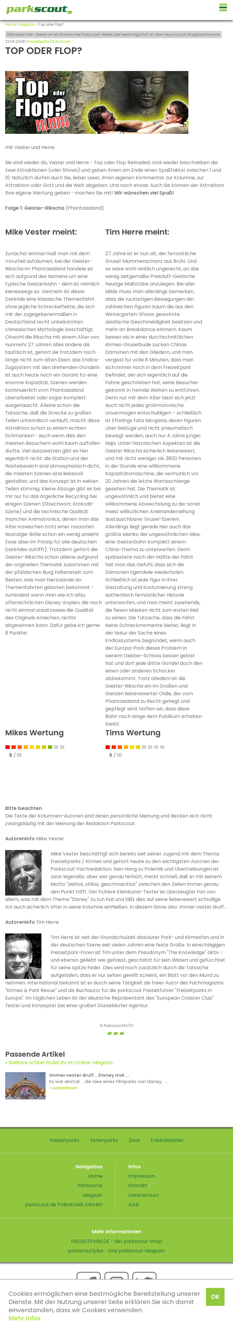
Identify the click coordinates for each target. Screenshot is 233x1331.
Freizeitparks (38, 41)
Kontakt (137, 1185)
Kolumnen (61, 41)
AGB (133, 1204)
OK (215, 1296)
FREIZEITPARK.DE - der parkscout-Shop (116, 1241)
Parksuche (90, 1185)
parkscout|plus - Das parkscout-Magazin (116, 1250)
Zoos (134, 1140)
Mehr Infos (24, 1318)
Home (10, 24)
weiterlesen (65, 1088)
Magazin (27, 24)
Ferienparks (104, 1140)
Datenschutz (143, 1195)
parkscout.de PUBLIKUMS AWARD (64, 1204)
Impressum (141, 1176)
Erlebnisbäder (167, 1140)
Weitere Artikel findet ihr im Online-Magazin (60, 1062)
